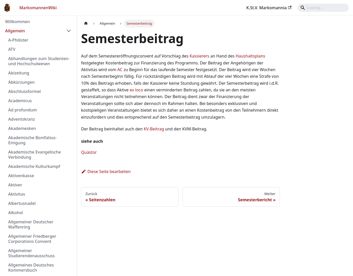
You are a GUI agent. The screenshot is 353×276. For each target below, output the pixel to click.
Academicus (20, 100)
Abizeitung (18, 73)
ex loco (136, 90)
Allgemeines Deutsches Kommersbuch (31, 267)
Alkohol (15, 212)
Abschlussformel (24, 91)
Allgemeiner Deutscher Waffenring (30, 224)
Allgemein (15, 31)
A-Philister (18, 40)
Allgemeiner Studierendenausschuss (31, 253)
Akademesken (22, 128)
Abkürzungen (21, 82)
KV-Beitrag (154, 129)
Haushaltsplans (250, 56)
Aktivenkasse (21, 175)
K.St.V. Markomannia (268, 8)
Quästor (89, 152)
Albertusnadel (22, 203)
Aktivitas (16, 194)
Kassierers (199, 56)
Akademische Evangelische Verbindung (34, 154)
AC (119, 69)
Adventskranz (21, 119)
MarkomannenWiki (38, 8)
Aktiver (15, 185)
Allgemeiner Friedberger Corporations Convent (32, 238)
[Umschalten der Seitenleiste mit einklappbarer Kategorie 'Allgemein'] (68, 31)
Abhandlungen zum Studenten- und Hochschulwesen (39, 61)
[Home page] (86, 23)
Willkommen (17, 21)
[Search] (323, 8)
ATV (11, 49)
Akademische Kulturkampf (34, 166)
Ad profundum (22, 110)
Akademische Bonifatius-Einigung (32, 140)
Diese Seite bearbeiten (106, 171)
